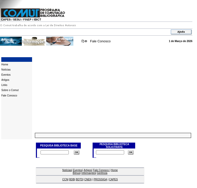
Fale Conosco (100, 41)
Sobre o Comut (9, 90)
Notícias (6, 69)
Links (4, 85)
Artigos (5, 79)
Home (4, 64)
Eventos (6, 74)
